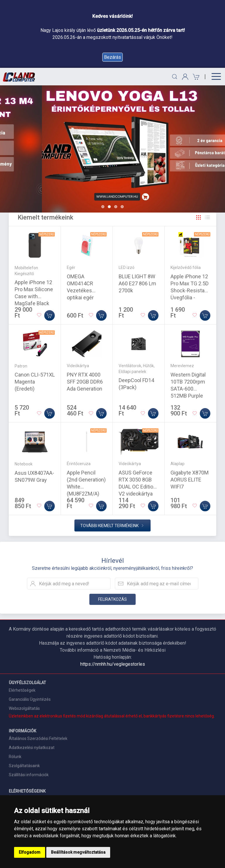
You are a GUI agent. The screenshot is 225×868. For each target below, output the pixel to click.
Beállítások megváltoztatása (78, 852)
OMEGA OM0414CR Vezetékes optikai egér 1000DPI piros (83, 290)
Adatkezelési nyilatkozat (31, 747)
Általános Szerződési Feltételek (38, 738)
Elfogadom (29, 852)
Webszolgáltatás (24, 708)
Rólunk (15, 756)
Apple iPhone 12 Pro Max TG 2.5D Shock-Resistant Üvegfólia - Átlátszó (190, 290)
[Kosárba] (49, 315)
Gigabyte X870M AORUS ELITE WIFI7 (190, 480)
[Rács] (199, 217)
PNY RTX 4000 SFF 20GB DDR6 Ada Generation (85, 382)
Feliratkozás (112, 599)
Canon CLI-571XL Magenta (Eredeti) (35, 382)
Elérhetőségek (22, 690)
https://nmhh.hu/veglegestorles (112, 664)
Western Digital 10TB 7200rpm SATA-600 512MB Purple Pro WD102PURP (190, 389)
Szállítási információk (29, 774)
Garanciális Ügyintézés (30, 699)
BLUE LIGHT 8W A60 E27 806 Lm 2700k (137, 283)
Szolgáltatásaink (24, 765)
